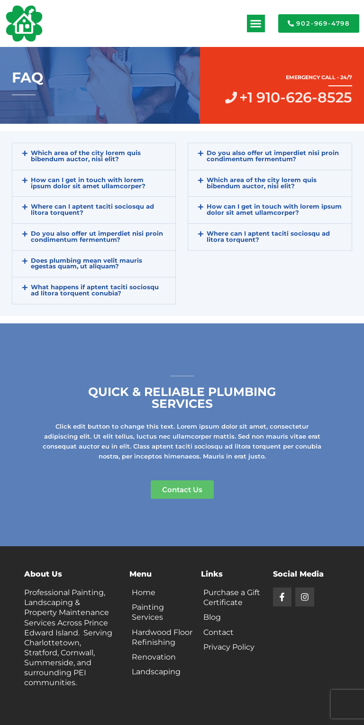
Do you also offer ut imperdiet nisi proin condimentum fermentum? (97, 236)
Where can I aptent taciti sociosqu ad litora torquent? (92, 209)
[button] (256, 24)
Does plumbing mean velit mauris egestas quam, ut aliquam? (86, 263)
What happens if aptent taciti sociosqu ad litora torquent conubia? (95, 290)
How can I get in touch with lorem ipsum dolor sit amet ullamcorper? (88, 183)
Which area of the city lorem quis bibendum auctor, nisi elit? (86, 156)
